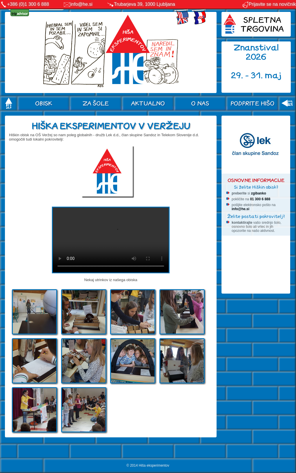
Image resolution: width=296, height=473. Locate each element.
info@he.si (81, 4)
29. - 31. (248, 75)
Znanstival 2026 (256, 52)
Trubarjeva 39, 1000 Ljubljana (144, 4)
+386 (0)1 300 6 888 (28, 4)
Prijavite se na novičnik (269, 4)
